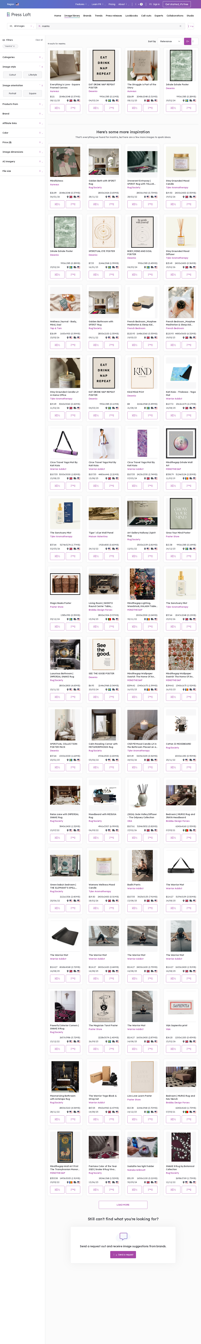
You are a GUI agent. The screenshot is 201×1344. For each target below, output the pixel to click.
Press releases (114, 15)
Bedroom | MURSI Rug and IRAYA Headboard (180, 816)
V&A (168, 1029)
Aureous (54, 91)
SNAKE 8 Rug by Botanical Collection (180, 1168)
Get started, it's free (176, 4)
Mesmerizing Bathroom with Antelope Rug (63, 1097)
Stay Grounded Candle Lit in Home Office (64, 393)
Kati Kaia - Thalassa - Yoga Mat (181, 393)
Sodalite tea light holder (140, 1166)
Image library (72, 15)
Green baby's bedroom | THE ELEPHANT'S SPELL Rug (63, 886)
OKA (129, 821)
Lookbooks (131, 15)
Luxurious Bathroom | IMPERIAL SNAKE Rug (62, 675)
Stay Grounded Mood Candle (177, 182)
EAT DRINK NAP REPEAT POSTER (102, 86)
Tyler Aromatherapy (177, 187)
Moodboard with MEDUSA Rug (102, 816)
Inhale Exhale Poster (177, 84)
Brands (87, 15)
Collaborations (175, 15)
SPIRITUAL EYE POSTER (102, 251)
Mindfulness (56, 180)
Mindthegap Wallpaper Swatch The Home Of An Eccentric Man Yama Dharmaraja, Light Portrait (180, 675)
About (123, 4)
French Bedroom (136, 328)
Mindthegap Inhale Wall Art (179, 464)
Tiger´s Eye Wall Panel (101, 532)
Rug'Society (95, 187)
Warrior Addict (174, 398)
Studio (190, 15)
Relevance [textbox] (166, 41)
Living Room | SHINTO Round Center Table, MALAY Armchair (101, 605)
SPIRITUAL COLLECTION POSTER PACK (63, 745)
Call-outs (146, 15)
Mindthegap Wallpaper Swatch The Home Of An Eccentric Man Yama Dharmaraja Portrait (140, 675)
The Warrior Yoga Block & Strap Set (103, 1097)
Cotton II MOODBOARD (178, 743)
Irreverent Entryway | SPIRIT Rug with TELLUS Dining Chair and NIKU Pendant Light (140, 182)
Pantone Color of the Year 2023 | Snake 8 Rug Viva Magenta (103, 1168)
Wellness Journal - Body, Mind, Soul (63, 323)
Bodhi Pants (133, 884)
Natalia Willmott (136, 1170)
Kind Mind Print (135, 392)
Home (57, 15)
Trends (99, 15)
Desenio (93, 91)
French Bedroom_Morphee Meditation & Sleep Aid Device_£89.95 (141, 323)
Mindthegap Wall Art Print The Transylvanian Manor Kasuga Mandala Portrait (64, 1168)
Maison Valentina (98, 536)
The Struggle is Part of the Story (141, 86)
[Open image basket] (191, 26)
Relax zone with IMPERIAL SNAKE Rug (64, 816)
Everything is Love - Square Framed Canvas (65, 86)
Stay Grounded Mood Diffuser (177, 253)
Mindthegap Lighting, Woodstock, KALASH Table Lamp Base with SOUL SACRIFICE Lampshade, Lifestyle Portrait (141, 605)
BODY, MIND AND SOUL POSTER (139, 253)
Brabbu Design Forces (100, 609)
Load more (123, 1204)
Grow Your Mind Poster (178, 532)
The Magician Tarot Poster (103, 1025)
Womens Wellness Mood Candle (102, 886)
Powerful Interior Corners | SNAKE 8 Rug (64, 1027)
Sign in (154, 4)
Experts (159, 15)
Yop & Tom (56, 328)
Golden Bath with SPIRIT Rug (102, 182)
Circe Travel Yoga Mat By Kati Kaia (63, 464)
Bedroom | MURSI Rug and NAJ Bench (180, 1097)
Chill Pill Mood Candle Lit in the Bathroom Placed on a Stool (142, 745)
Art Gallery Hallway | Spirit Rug (141, 534)
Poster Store (172, 536)
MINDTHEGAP (173, 469)
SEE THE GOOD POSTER (101, 673)
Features (82, 4)
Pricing (112, 4)
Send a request (123, 1254)
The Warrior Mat (175, 884)
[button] (13, 4)
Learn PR (98, 4)
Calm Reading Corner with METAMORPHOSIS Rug (103, 745)
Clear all (39, 40)
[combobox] (170, 41)
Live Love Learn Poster (139, 1095)
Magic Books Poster (60, 603)
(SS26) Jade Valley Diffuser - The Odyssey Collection (142, 816)
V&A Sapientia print (176, 1025)
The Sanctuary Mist (60, 532)
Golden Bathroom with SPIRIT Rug (101, 323)
